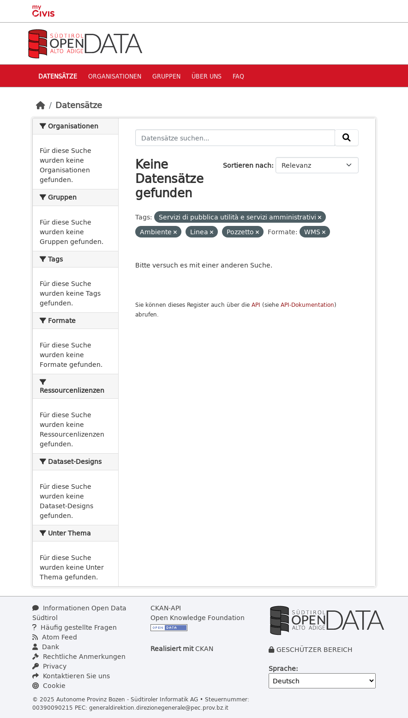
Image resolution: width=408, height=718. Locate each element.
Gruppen (166, 76)
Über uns (207, 76)
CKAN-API (165, 608)
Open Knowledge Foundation (197, 617)
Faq (238, 76)
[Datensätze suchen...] (235, 137)
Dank (45, 646)
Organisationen (114, 76)
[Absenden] (347, 137)
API (256, 304)
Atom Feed (54, 637)
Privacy (49, 666)
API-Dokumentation (307, 304)
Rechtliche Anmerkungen (79, 656)
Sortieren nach (247, 165)
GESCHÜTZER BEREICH (314, 649)
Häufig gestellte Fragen (74, 627)
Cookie (49, 685)
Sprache (282, 668)
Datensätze (57, 76)
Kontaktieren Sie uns (71, 676)
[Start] (40, 105)
